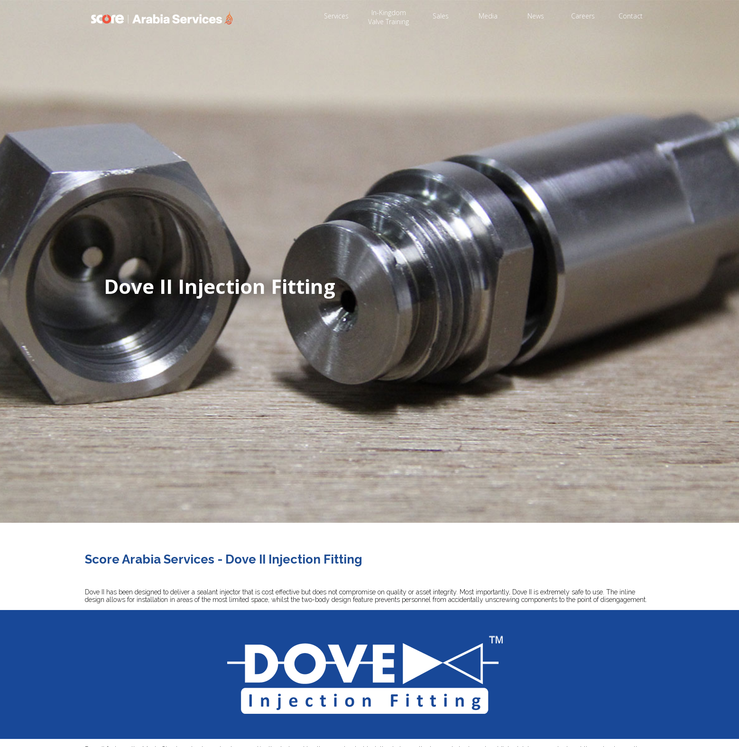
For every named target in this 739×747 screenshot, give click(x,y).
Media (488, 15)
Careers (583, 15)
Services (336, 15)
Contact (631, 15)
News (535, 15)
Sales (441, 15)
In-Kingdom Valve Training (388, 17)
